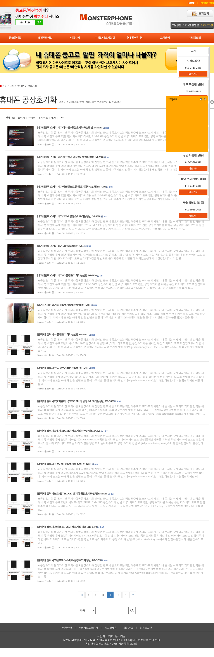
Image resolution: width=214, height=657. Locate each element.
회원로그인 (146, 627)
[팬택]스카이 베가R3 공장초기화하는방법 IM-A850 (70, 275)
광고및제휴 (111, 627)
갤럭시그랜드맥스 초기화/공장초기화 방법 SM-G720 (74, 560)
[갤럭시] (41, 334)
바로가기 (193, 73)
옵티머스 (43, 117)
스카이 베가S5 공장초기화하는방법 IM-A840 (67, 305)
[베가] (40, 127)
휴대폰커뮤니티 (134, 37)
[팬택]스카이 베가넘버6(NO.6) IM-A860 (64, 245)
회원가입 (128, 627)
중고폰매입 (15, 37)
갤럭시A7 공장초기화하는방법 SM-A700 (67, 368)
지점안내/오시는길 (105, 37)
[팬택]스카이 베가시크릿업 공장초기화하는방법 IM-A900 (74, 157)
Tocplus (172, 99)
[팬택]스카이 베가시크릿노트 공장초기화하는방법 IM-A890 (75, 186)
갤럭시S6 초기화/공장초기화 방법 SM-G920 (69, 464)
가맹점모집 (195, 37)
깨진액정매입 (45, 37)
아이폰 (31, 117)
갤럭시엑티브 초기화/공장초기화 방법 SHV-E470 (72, 526)
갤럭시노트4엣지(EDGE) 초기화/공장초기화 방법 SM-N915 (77, 493)
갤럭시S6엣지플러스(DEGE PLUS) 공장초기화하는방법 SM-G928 (80, 401)
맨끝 (132, 595)
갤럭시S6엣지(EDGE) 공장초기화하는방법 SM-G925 (73, 430)
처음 (81, 595)
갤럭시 (21, 117)
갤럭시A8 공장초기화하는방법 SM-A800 (67, 334)
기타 (61, 117)
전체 (7, 117)
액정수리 (75, 37)
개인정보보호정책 (88, 627)
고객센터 (165, 37)
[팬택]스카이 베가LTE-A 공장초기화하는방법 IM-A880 (72, 216)
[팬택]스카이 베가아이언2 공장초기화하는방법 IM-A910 (73, 127)
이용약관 (67, 627)
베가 (53, 117)
